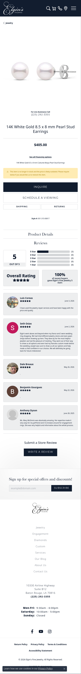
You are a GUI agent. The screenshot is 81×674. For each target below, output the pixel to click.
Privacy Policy (37, 644)
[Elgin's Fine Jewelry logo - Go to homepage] (23, 8)
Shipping (22, 207)
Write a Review (40, 452)
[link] (60, 8)
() (72, 251)
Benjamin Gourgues (31, 387)
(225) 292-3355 (40, 115)
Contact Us (40, 571)
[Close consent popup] (64, 669)
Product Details (40, 234)
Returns (59, 207)
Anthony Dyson (28, 410)
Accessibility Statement (40, 650)
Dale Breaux (27, 364)
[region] (40, 71)
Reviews (40, 242)
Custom (40, 546)
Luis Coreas (26, 298)
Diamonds (40, 540)
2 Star (33, 261)
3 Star (33, 258)
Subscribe (61, 488)
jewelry (9, 23)
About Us (40, 565)
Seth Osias (26, 323)
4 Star (33, 254)
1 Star (33, 264)
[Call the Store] (40, 596)
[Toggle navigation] (73, 8)
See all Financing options (40, 157)
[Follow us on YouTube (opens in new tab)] (41, 631)
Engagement (41, 533)
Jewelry (40, 527)
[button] (48, 8)
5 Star (33, 251)
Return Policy (20, 644)
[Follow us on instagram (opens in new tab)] (49, 631)
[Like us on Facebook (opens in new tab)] (32, 631)
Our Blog (40, 558)
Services (40, 552)
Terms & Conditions (57, 644)
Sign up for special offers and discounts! (40, 479)
